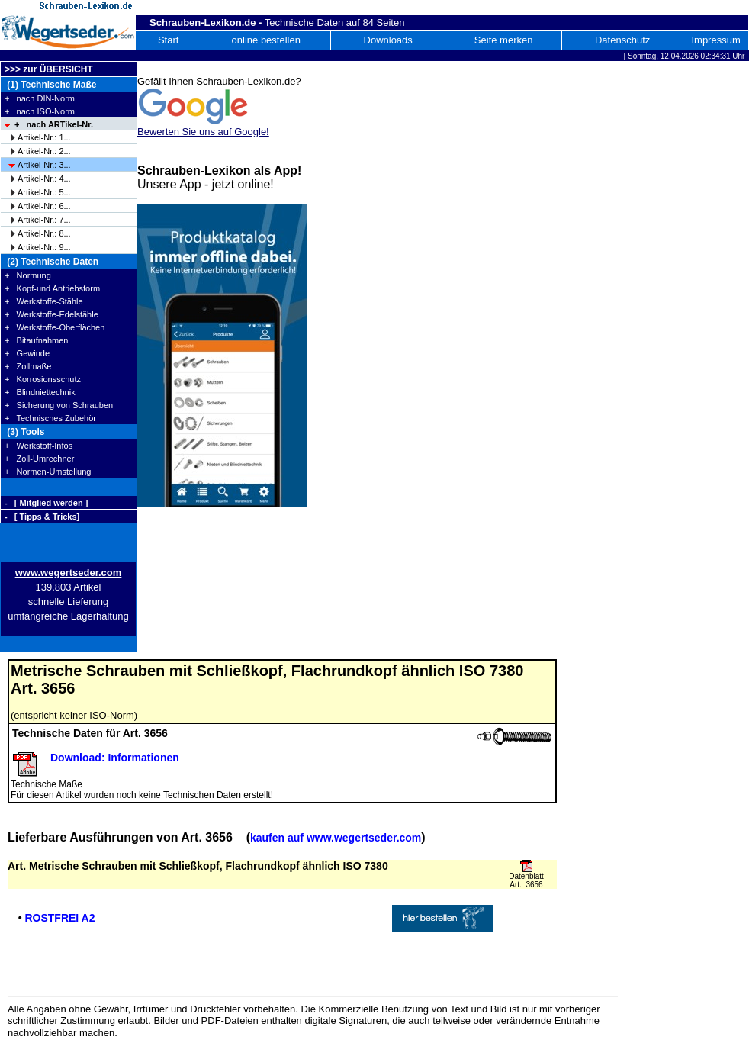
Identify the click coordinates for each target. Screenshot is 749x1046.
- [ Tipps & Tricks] (42, 516)
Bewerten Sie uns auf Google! (203, 131)
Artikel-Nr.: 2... (44, 151)
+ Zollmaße (28, 366)
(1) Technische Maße (50, 84)
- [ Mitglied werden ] (46, 502)
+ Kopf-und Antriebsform (52, 288)
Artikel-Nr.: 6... (44, 206)
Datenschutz (622, 40)
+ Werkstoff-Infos (38, 445)
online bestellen (266, 40)
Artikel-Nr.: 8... (44, 233)
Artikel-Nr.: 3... (44, 164)
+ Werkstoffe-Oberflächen (54, 327)
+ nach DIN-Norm (40, 98)
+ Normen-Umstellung (48, 471)
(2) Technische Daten (51, 261)
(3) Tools (24, 431)
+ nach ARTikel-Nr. (53, 124)
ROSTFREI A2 (59, 918)
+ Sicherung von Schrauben (59, 405)
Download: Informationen (114, 758)
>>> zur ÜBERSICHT (49, 69)
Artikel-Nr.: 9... (44, 247)
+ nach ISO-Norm (40, 111)
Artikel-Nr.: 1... (44, 137)
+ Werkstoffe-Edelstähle (51, 314)
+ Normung (28, 275)
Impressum (715, 40)
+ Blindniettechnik (40, 392)
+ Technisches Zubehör (50, 418)
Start (168, 40)
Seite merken (503, 40)
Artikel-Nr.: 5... (44, 192)
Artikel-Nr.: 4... (44, 178)
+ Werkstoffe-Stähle (44, 301)
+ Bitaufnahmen (36, 340)
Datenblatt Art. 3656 (526, 880)
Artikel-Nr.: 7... (44, 219)
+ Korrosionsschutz (43, 379)
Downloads (388, 40)
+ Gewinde (27, 353)
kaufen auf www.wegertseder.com (335, 838)
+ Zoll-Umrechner (39, 458)
